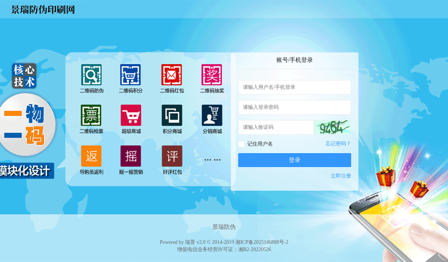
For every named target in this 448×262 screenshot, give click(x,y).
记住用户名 (260, 144)
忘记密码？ (338, 143)
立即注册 (341, 176)
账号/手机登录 (294, 60)
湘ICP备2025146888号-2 (261, 242)
